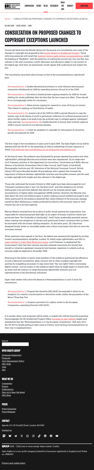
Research (54, 5)
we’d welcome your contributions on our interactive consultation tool (43, 149)
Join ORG (84, 5)
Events (5, 386)
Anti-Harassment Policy (13, 361)
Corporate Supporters (11, 355)
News (38, 5)
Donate (70, 5)
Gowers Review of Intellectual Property (61, 53)
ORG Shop (6, 395)
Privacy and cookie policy (13, 463)
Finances (6, 358)
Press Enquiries (9, 408)
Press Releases (8, 411)
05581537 (9, 454)
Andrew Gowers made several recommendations (60, 56)
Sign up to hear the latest (13, 392)
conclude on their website (64, 319)
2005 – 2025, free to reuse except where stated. (31, 446)
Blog (46, 5)
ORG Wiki (6, 364)
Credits (56, 446)
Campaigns (29, 5)
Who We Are (63, 5)
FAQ (4, 370)
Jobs (4, 367)
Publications (7, 389)
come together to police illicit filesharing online (26, 242)
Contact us (7, 430)
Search (5, 341)
